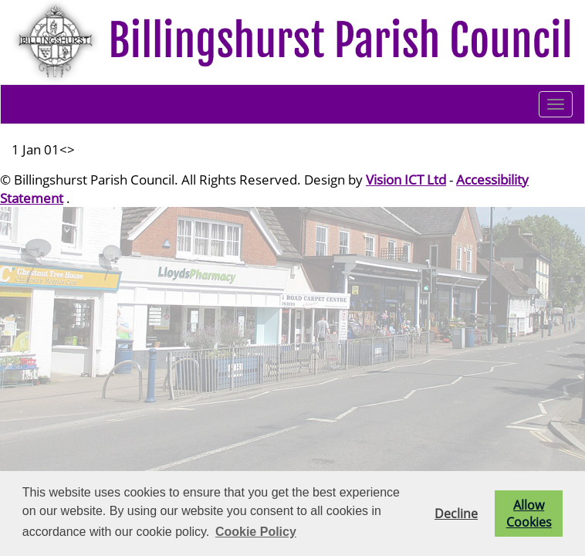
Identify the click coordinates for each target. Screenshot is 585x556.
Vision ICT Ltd (406, 179)
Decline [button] (456, 513)
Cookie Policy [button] (255, 531)
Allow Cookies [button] (529, 514)
